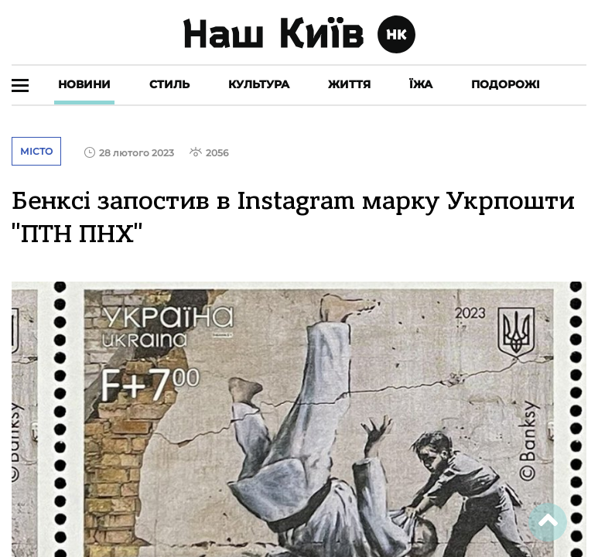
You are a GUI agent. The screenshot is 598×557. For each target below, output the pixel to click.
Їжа (420, 84)
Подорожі (505, 84)
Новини (84, 84)
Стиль (169, 84)
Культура (258, 84)
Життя (349, 84)
